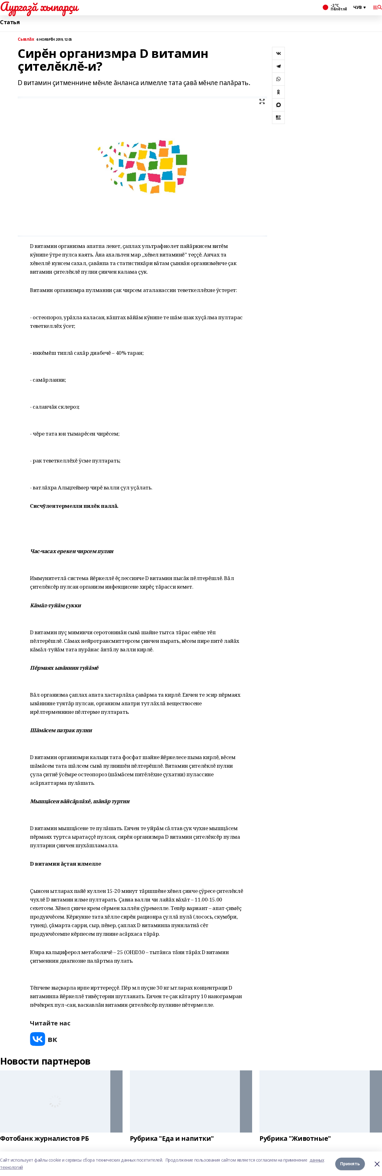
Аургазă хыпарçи (39, 6)
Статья (10, 22)
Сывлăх (26, 39)
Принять (350, 1164)
